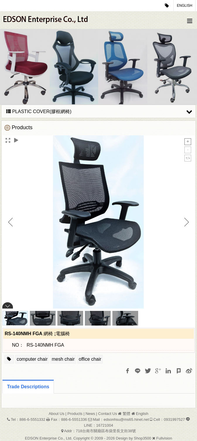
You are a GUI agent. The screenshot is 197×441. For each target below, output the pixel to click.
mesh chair (63, 359)
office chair (90, 359)
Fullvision (164, 438)
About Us (56, 413)
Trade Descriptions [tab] (28, 386)
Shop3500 (142, 438)
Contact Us (107, 413)
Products (74, 413)
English (184, 6)
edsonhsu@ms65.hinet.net (126, 419)
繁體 (126, 413)
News (90, 413)
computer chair (32, 359)
